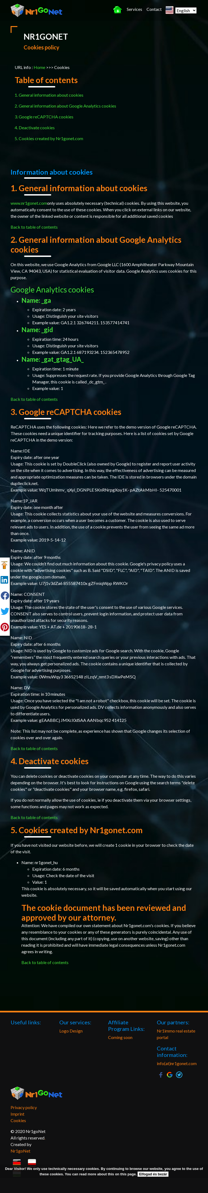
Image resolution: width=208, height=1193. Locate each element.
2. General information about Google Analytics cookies (65, 105)
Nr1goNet (20, 1150)
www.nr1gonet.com (29, 203)
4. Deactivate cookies (35, 127)
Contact (154, 9)
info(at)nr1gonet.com (177, 1063)
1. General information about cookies (49, 94)
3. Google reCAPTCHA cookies (44, 116)
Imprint (17, 1113)
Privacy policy (24, 1107)
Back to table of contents (34, 226)
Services (134, 9)
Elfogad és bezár (153, 1174)
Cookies (18, 1120)
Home (39, 67)
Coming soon (120, 1037)
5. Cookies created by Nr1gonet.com (49, 138)
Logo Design (71, 1030)
